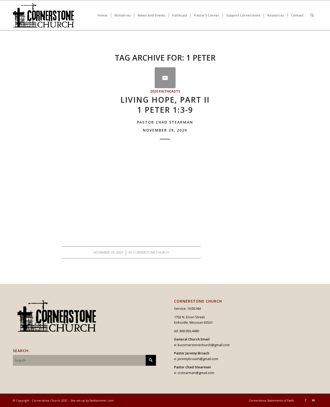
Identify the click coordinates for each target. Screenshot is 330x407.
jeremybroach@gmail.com (198, 358)
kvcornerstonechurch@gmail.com (204, 345)
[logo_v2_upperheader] (46, 15)
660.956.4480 (189, 331)
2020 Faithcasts (165, 91)
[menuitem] (102, 15)
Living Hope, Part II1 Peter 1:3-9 (165, 113)
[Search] (312, 15)
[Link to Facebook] (305, 400)
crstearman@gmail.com (196, 372)
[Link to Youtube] (313, 400)
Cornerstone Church (151, 252)
